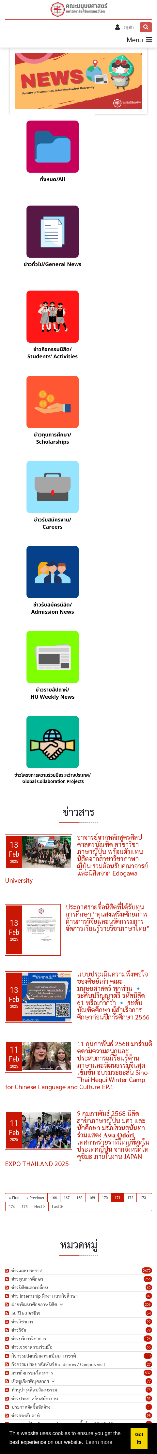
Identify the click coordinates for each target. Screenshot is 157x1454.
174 (12, 1206)
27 (149, 1364)
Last (55, 1206)
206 (148, 1304)
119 (148, 1355)
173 (143, 1197)
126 (148, 1338)
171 (117, 1197)
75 (149, 1389)
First (16, 1197)
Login (127, 27)
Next (38, 1206)
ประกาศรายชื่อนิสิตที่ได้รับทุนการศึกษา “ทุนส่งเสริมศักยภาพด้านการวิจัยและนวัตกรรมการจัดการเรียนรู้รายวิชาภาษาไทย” (108, 918)
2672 (147, 1270)
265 (148, 1278)
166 (54, 1197)
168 (79, 1197)
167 (67, 1197)
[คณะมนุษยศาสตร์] (79, 9)
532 (148, 1372)
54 (149, 1313)
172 (130, 1197)
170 (105, 1197)
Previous (36, 1197)
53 (149, 1398)
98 (149, 1415)
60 (149, 1287)
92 (149, 1321)
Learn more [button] (99, 1442)
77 (149, 1381)
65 (149, 1347)
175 (24, 1206)
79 (149, 1330)
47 (149, 1295)
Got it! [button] (139, 1438)
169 (92, 1197)
